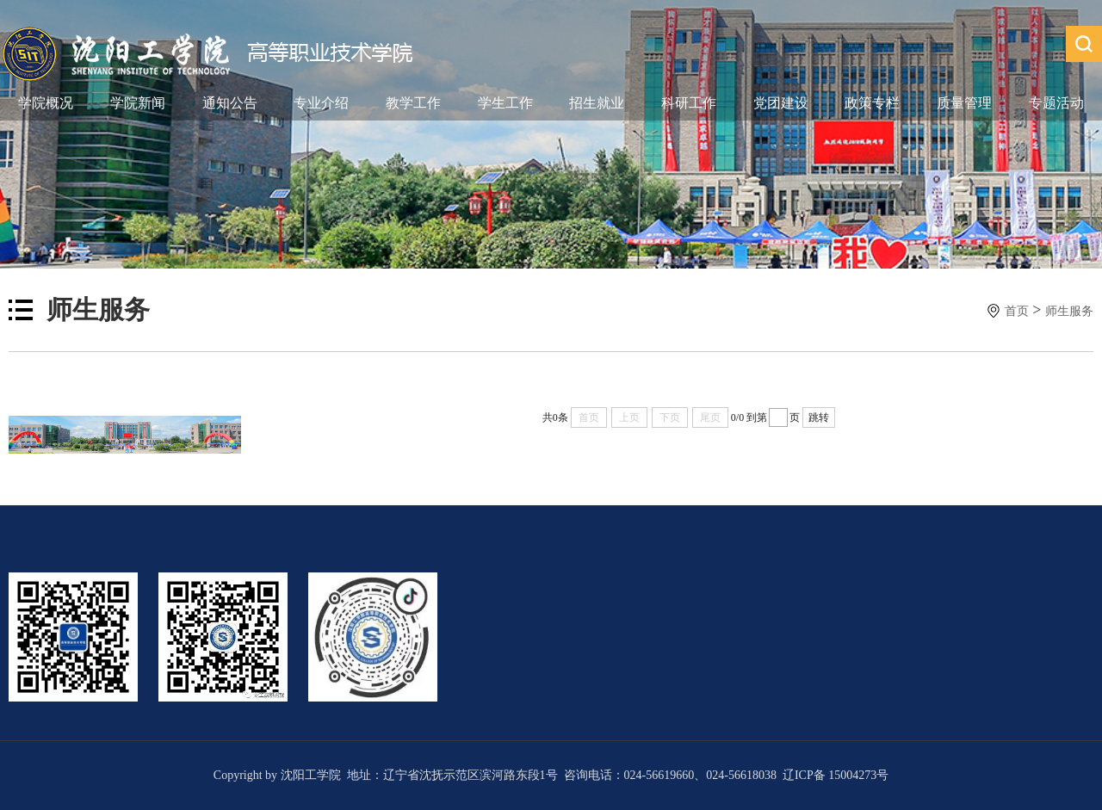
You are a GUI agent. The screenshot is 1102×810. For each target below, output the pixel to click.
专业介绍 (321, 103)
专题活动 (1056, 103)
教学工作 (413, 103)
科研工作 (688, 103)
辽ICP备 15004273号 (835, 775)
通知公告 (229, 103)
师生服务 (1069, 311)
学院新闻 (137, 103)
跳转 (818, 417)
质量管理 (964, 103)
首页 (1017, 311)
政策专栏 (872, 103)
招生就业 (596, 103)
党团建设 (780, 103)
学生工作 (505, 103)
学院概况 (45, 103)
